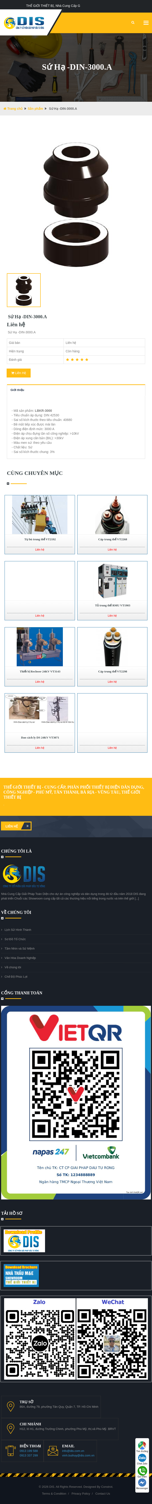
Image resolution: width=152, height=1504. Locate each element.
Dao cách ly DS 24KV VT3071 (39, 737)
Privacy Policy (81, 1493)
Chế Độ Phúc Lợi (16, 976)
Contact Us (102, 1493)
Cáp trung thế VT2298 (112, 671)
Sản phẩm (35, 108)
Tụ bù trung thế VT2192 (40, 539)
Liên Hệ (18, 373)
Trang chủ (13, 108)
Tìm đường (142, 1447)
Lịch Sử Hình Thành (18, 929)
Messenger (142, 1484)
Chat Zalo (142, 1459)
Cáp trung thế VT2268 (112, 539)
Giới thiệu (17, 390)
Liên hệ (18, 826)
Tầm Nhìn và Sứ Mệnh (20, 948)
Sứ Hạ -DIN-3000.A (27, 316)
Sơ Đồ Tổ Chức (15, 939)
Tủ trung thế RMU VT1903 (112, 605)
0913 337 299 (29, 1455)
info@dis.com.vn (73, 1451)
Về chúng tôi (13, 967)
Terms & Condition (54, 1493)
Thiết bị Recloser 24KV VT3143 (39, 671)
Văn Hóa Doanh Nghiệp (20, 958)
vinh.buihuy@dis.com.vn (78, 1455)
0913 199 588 (29, 1451)
